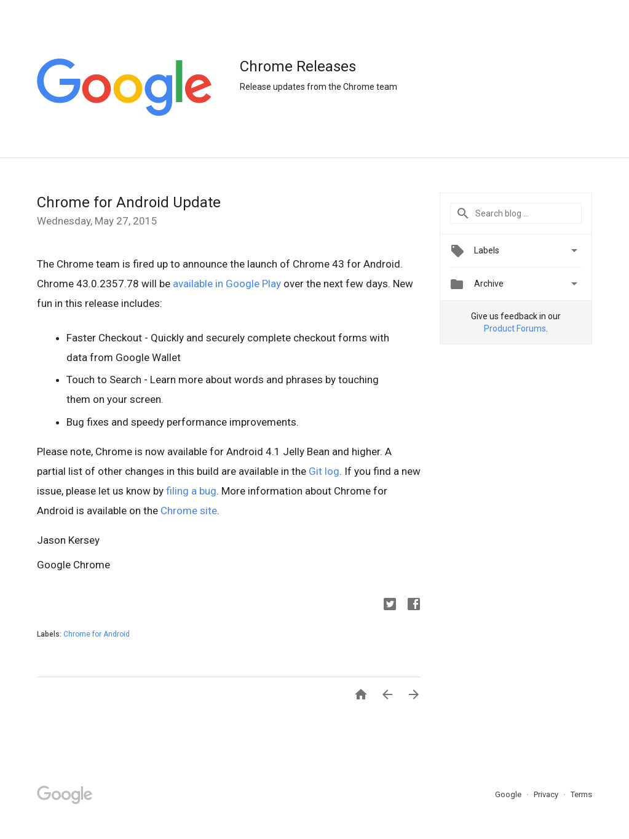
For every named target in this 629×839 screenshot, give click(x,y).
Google (509, 794)
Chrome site (188, 510)
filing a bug (191, 491)
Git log (324, 471)
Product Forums (515, 328)
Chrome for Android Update (129, 202)
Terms (581, 794)
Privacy (547, 794)
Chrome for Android (96, 634)
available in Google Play (227, 283)
